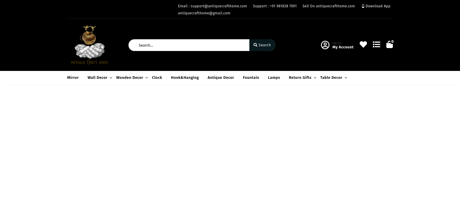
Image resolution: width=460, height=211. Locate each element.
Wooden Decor (131, 77)
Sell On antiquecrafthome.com (328, 6)
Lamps (274, 77)
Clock (157, 77)
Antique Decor (221, 77)
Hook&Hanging (185, 77)
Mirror (73, 77)
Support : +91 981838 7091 (275, 6)
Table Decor (332, 77)
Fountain (251, 77)
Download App (376, 6)
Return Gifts (301, 77)
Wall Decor (99, 77)
